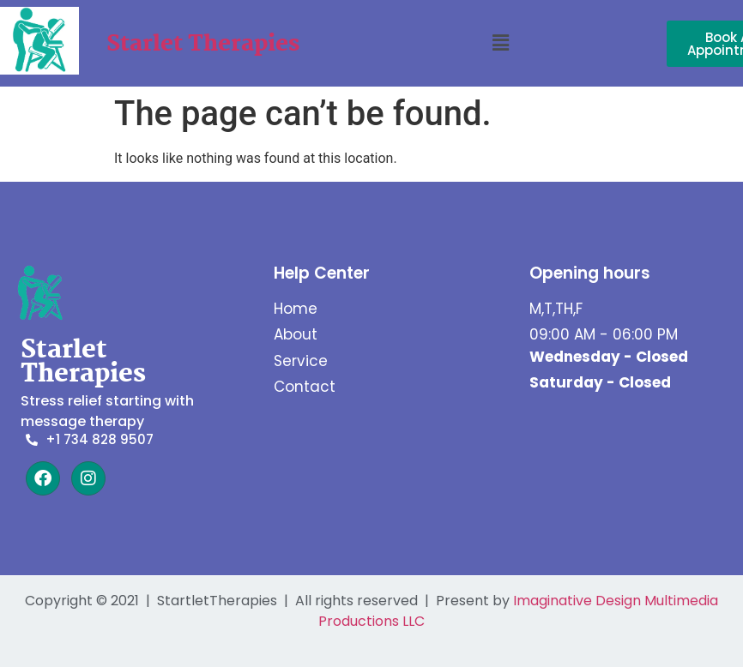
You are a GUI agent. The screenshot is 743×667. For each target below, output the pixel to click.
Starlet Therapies (202, 45)
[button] (501, 43)
